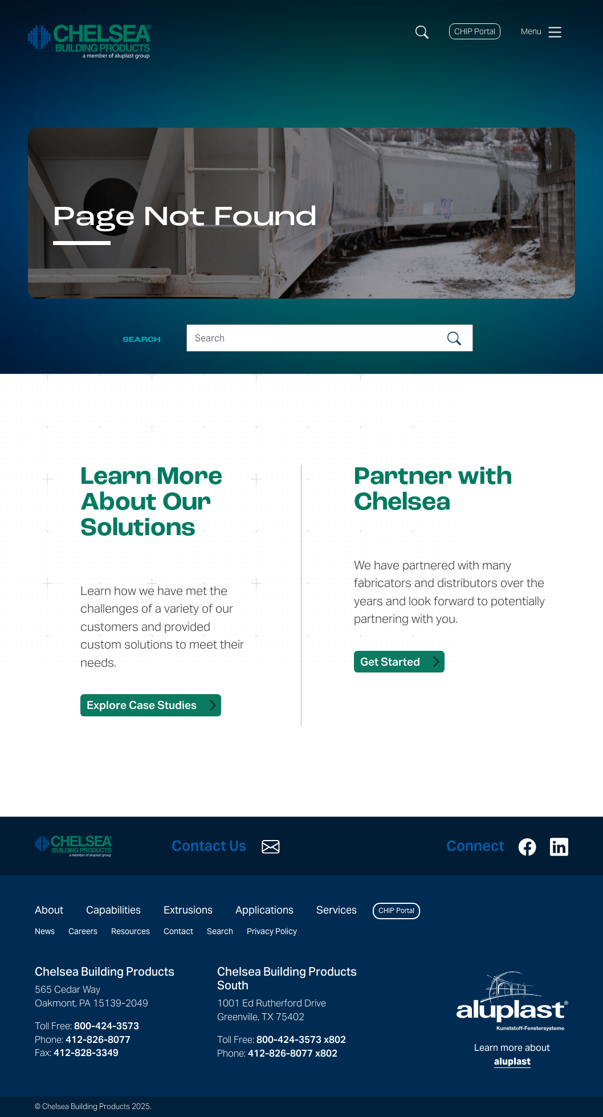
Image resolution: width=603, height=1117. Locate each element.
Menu (541, 32)
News (45, 931)
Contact (178, 931)
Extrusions (188, 909)
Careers (82, 931)
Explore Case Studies (142, 705)
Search (220, 931)
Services (336, 909)
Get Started (390, 661)
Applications (264, 909)
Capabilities (113, 909)
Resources (130, 931)
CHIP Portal (474, 31)
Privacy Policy (272, 931)
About (49, 909)
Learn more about (512, 1019)
